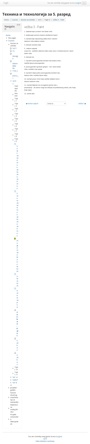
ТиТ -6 (14, 377)
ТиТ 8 (14, 382)
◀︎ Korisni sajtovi (32, 103)
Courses (11, 41)
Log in (78, 3)
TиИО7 (15, 380)
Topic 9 (47, 20)
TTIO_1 (15, 71)
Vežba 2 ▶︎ (82, 103)
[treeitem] (12, 35)
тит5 (14, 81)
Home (8, 35)
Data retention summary (45, 441)
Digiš (6, 2)
